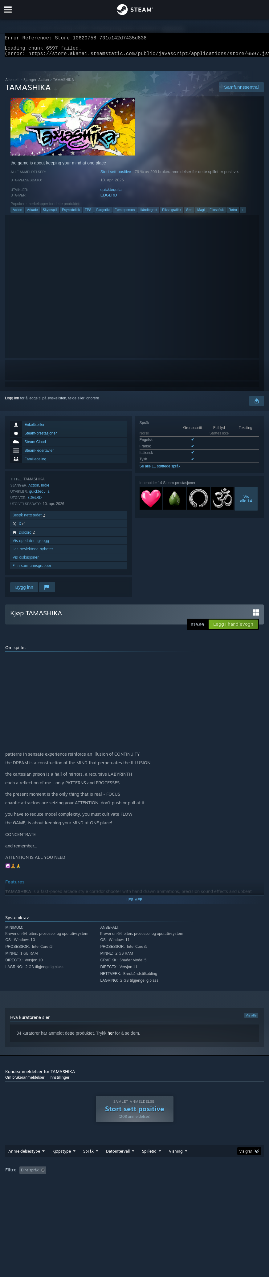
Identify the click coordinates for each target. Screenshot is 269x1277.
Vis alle (251, 1019)
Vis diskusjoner (26, 561)
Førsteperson (125, 213)
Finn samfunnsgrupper (32, 569)
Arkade (32, 213)
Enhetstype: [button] (58, 1182)
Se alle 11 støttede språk (160, 470)
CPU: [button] (11, 1182)
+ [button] (243, 213)
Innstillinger (59, 1081)
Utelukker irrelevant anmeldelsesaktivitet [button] (101, 1174)
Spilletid (149, 1154)
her (111, 1036)
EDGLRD (108, 198)
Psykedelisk (71, 213)
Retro (233, 213)
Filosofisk (217, 213)
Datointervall (118, 1154)
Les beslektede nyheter (33, 552)
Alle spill (12, 83)
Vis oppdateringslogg (31, 544)
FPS (88, 213)
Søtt (189, 213)
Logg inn (12, 402)
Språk (88, 1154)
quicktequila (111, 193)
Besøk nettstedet (30, 518)
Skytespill (50, 213)
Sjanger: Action (36, 83)
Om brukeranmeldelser (24, 1081)
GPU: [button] (31, 1182)
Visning (176, 1154)
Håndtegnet (148, 213)
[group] (134, 1178)
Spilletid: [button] (153, 1174)
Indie (45, 489)
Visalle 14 (246, 502)
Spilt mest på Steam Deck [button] (193, 1174)
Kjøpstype (61, 1154)
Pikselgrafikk (171, 213)
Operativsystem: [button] (239, 1174)
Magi (201, 213)
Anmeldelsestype (24, 1154)
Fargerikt (103, 213)
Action (17, 213)
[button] (233, 628)
